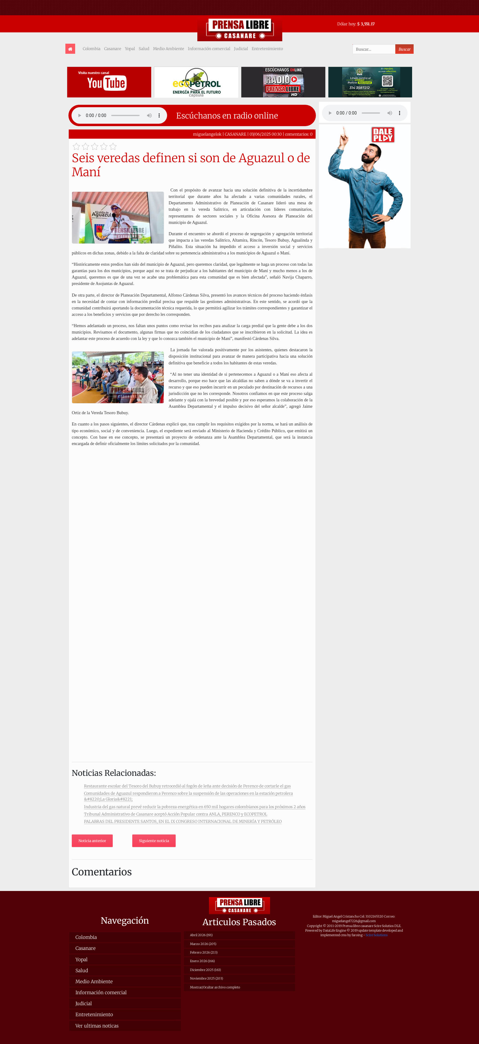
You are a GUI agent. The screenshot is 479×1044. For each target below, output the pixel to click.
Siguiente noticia (154, 840)
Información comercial (209, 48)
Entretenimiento (267, 48)
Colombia (92, 48)
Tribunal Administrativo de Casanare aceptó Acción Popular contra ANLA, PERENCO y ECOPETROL (175, 814)
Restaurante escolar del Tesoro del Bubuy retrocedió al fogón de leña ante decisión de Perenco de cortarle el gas (187, 785)
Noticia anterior (92, 840)
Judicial (241, 48)
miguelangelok (207, 134)
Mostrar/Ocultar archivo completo (215, 987)
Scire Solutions (377, 935)
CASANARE (235, 134)
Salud (144, 48)
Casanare (112, 48)
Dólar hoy (346, 23)
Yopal (130, 48)
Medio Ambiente (168, 48)
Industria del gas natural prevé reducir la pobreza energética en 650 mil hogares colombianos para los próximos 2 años (194, 806)
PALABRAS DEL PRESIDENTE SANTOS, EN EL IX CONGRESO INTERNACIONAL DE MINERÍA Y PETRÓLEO (183, 821)
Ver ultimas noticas (97, 1026)
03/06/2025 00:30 (266, 134)
